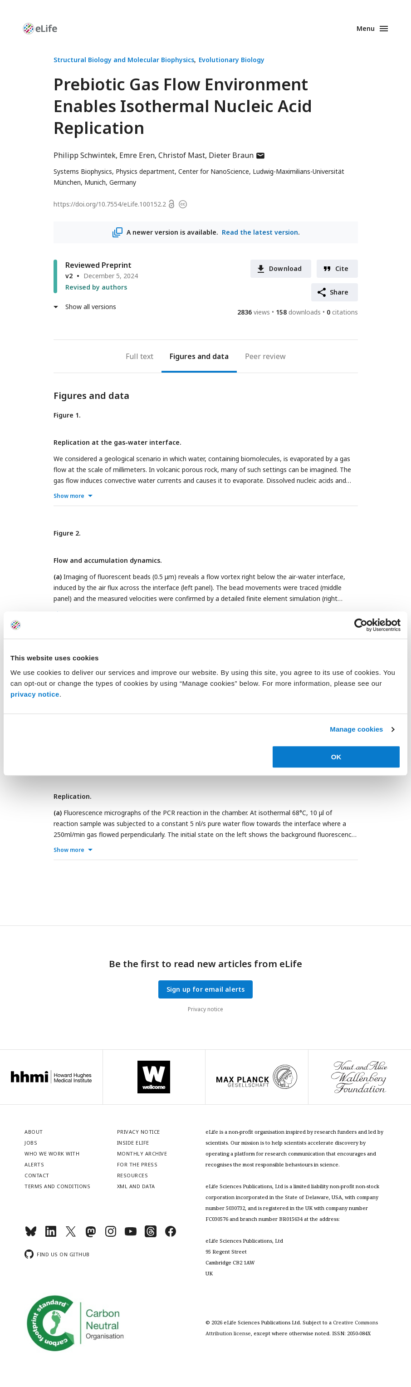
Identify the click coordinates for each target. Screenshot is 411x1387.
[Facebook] (170, 1235)
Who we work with (51, 1153)
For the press (137, 1164)
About (33, 1131)
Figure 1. (67, 415)
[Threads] (150, 1235)
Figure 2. (67, 533)
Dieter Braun (237, 155)
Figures (183, 356)
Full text (139, 356)
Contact (36, 1175)
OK (336, 757)
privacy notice (34, 694)
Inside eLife (133, 1142)
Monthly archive (142, 1153)
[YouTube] (130, 1235)
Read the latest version (259, 232)
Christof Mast (181, 155)
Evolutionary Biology (231, 59)
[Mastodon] (90, 1235)
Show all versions (90, 306)
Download (285, 268)
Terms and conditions (57, 1186)
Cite (342, 268)
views (253, 312)
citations (342, 312)
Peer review (265, 356)
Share (339, 292)
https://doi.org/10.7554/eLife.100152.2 (110, 204)
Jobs (30, 1142)
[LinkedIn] (50, 1235)
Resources (132, 1175)
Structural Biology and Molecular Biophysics (124, 59)
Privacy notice (205, 1009)
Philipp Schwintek (85, 155)
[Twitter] (70, 1235)
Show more (69, 496)
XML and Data (136, 1186)
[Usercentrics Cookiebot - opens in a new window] (361, 625)
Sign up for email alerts (205, 989)
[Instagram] (110, 1235)
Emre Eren (137, 155)
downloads (298, 312)
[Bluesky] (30, 1235)
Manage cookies (356, 729)
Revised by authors (96, 287)
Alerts (34, 1164)
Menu (366, 28)
